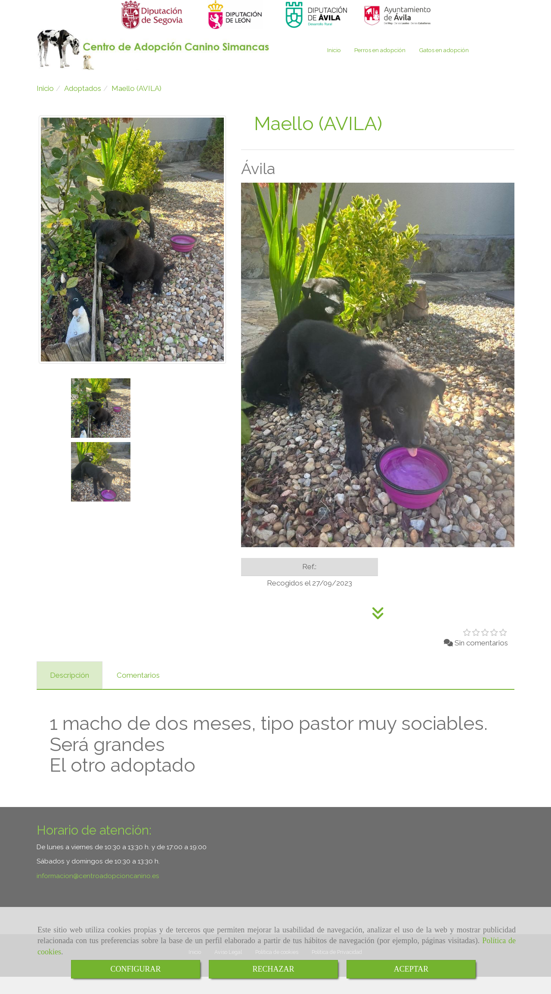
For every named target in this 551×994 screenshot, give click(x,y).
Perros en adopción (380, 67)
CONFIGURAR (135, 969)
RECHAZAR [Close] (273, 969)
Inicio (334, 67)
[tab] (69, 693)
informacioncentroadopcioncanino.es (98, 893)
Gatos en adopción (444, 67)
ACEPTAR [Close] (411, 969)
